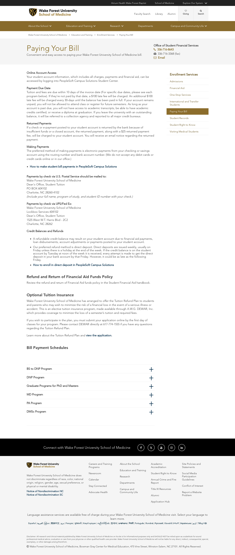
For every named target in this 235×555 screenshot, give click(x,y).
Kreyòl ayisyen (89, 523)
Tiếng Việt (202, 523)
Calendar (94, 479)
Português (139, 523)
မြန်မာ (46, 523)
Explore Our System (193, 3)
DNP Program (35, 377)
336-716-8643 (165, 49)
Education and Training (79, 25)
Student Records (179, 118)
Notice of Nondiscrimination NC (45, 491)
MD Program (35, 394)
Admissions (176, 81)
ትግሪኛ (176, 523)
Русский (159, 523)
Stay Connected (98, 485)
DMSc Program (36, 411)
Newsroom (95, 473)
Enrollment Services (106, 35)
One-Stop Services (180, 94)
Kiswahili (168, 523)
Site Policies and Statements (191, 465)
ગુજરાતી (78, 523)
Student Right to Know (182, 124)
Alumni (172, 13)
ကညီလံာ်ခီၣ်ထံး (103, 523)
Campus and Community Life (187, 25)
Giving (186, 12)
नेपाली (131, 523)
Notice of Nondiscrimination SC (45, 494)
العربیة (40, 523)
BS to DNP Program (39, 369)
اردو (194, 523)
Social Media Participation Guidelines (189, 476)
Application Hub (160, 501)
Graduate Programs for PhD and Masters (52, 386)
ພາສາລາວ (123, 523)
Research (115, 25)
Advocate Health (98, 492)
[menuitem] (188, 74)
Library (159, 13)
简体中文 (55, 523)
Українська (185, 523)
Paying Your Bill (178, 111)
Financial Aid (177, 88)
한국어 (114, 523)
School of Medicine (164, 3)
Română (149, 523)
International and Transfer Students (184, 103)
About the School (38, 25)
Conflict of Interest (192, 485)
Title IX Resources (161, 488)
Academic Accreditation (158, 465)
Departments (145, 25)
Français (69, 523)
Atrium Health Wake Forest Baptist (128, 3)
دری (62, 523)
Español (32, 523)
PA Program (34, 403)
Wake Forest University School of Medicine (47, 35)
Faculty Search (142, 13)
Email (161, 57)
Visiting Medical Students (184, 131)
